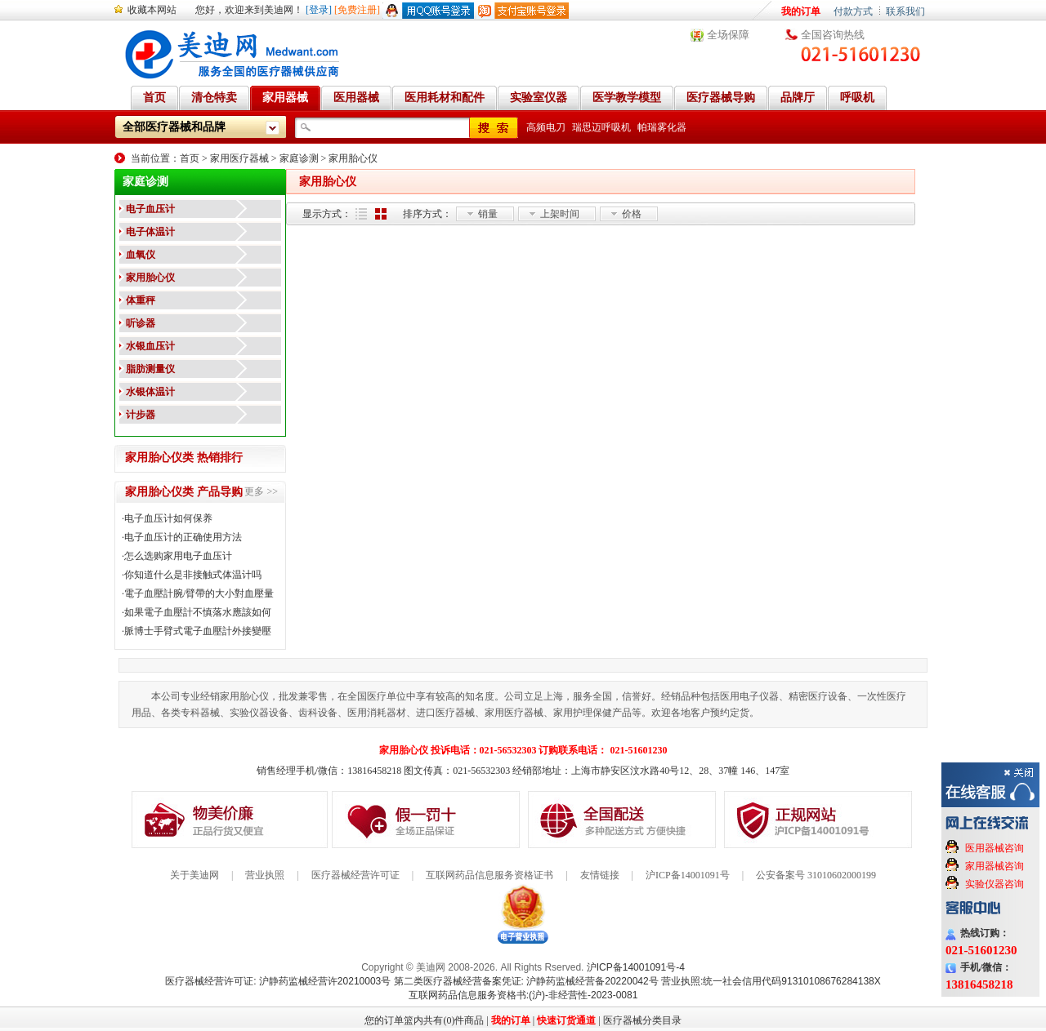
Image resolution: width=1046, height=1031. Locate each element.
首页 (189, 158)
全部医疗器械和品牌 (174, 127)
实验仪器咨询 (994, 884)
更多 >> (261, 491)
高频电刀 (545, 127)
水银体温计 (150, 392)
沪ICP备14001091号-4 (636, 967)
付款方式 (853, 11)
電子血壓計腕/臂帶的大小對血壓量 (199, 593)
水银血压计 (150, 346)
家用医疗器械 (239, 158)
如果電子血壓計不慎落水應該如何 (197, 612)
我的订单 (800, 11)
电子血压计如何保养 (168, 518)
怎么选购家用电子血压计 (178, 556)
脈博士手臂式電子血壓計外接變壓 (197, 631)
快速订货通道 (566, 1020)
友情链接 (599, 875)
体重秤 (140, 300)
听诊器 (140, 323)
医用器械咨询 (994, 848)
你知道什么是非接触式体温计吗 (193, 574)
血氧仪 (140, 254)
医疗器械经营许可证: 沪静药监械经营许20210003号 (278, 981)
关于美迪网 (194, 875)
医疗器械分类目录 (642, 1020)
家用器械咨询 (994, 866)
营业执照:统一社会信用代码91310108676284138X (771, 981)
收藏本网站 (152, 10)
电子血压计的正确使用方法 (183, 537)
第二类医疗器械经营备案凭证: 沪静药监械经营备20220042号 (526, 981)
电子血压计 (150, 209)
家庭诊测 (299, 158)
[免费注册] (357, 10)
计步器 (140, 414)
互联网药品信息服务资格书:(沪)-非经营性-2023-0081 (523, 995)
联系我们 (905, 11)
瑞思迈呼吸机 (601, 127)
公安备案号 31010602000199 (816, 875)
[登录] (319, 10)
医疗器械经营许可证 (355, 875)
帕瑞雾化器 (661, 127)
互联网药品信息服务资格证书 (489, 875)
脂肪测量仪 (150, 369)
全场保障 (728, 35)
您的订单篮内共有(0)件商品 (424, 1020)
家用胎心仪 (353, 158)
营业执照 (264, 875)
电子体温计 (150, 232)
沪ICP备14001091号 (688, 875)
